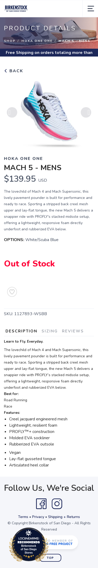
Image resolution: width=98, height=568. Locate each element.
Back (13, 71)
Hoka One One (37, 41)
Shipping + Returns (64, 516)
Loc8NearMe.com (52, 545)
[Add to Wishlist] (12, 292)
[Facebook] (41, 504)
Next (86, 114)
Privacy (38, 516)
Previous (12, 114)
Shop (9, 41)
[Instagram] (57, 504)
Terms (23, 516)
